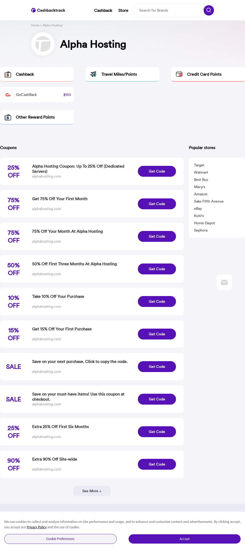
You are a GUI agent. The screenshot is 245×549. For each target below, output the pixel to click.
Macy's (199, 186)
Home (35, 25)
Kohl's (199, 215)
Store (123, 10)
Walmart (201, 172)
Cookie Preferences (60, 539)
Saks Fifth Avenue (209, 201)
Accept (185, 539)
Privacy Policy (37, 527)
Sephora (200, 230)
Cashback (103, 10)
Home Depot (204, 223)
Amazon (200, 194)
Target (199, 165)
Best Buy (201, 179)
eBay (198, 208)
